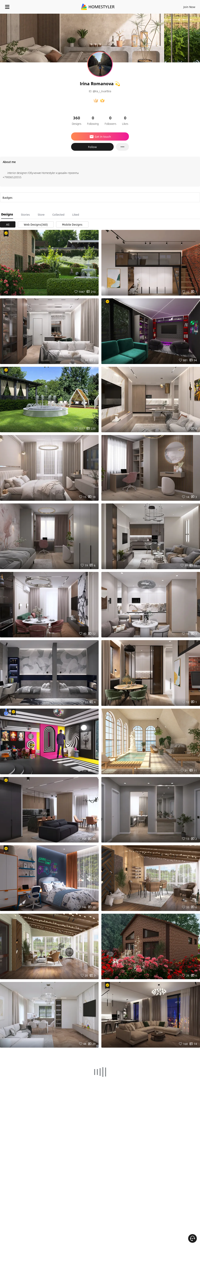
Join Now (189, 7)
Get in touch (100, 136)
